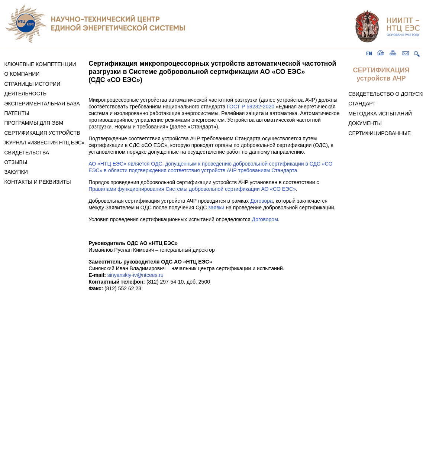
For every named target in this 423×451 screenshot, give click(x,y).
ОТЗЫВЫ (15, 162)
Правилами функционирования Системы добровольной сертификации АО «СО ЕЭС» (192, 189)
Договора (261, 201)
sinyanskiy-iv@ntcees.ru (135, 275)
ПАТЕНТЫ (16, 113)
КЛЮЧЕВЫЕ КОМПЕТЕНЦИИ (40, 64)
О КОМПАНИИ (21, 74)
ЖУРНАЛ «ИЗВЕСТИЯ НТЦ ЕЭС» (44, 143)
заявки (216, 207)
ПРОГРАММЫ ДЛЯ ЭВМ (33, 123)
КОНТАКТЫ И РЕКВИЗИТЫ (37, 182)
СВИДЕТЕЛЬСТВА (26, 153)
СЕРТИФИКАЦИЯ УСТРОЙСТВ (42, 133)
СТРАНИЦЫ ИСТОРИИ (32, 84)
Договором (265, 219)
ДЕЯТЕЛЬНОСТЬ (25, 94)
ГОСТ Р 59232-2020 (250, 107)
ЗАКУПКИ (16, 172)
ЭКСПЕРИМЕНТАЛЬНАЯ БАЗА (42, 104)
